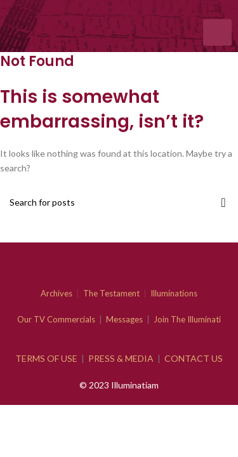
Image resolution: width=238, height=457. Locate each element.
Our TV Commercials (56, 319)
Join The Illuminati (187, 319)
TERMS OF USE (46, 358)
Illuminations (173, 293)
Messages (124, 319)
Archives (56, 293)
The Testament (111, 293)
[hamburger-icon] (217, 32)
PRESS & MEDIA (121, 358)
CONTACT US (193, 358)
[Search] (119, 202)
